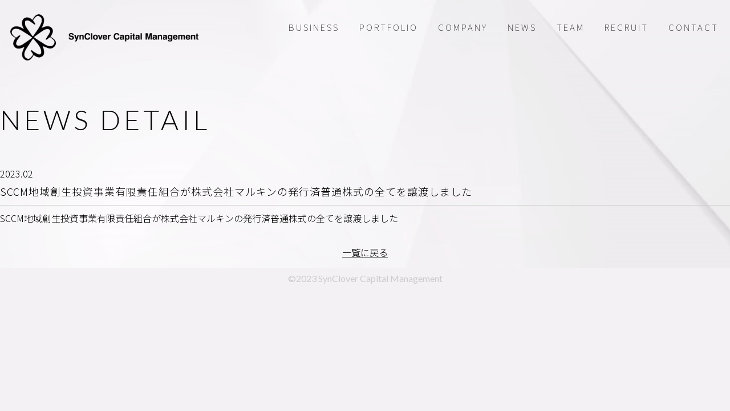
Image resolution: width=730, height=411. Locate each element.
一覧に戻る (365, 252)
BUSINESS (314, 27)
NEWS (522, 27)
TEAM (571, 27)
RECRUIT (626, 27)
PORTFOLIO (388, 27)
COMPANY (463, 27)
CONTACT (693, 27)
